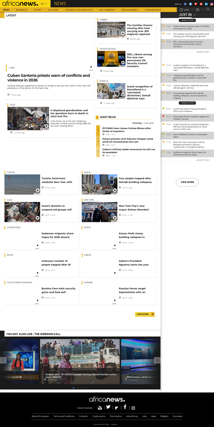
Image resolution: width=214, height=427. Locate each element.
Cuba (11, 68)
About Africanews (40, 416)
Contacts (83, 416)
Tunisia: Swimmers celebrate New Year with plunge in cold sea (190, 86)
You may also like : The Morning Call (33, 334)
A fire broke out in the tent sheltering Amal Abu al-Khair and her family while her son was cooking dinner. (71, 123)
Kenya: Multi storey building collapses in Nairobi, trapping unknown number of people (135, 236)
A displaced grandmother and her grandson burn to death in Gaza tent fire (189, 77)
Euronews (177, 416)
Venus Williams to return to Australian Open (190, 135)
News (6, 10)
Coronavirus (153, 10)
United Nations (107, 49)
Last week (149, 123)
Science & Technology (79, 10)
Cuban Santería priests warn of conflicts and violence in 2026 (191, 27)
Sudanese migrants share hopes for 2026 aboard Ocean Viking (189, 153)
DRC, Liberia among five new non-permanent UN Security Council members (188, 44)
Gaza (12, 105)
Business (21, 10)
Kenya (87, 172)
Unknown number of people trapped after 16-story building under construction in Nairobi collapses (56, 263)
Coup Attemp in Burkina (19, 283)
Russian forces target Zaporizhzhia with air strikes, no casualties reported (132, 291)
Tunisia (11, 172)
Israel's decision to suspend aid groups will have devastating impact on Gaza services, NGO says (191, 126)
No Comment (107, 10)
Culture (53, 10)
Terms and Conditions (64, 416)
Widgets (164, 416)
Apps (153, 416)
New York (89, 200)
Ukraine (88, 283)
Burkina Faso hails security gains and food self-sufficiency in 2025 (58, 291)
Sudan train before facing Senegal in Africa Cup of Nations (189, 110)
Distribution (116, 416)
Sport (38, 10)
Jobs (144, 416)
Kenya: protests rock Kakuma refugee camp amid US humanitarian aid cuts (127, 140)
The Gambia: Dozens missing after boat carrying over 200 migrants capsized (191, 35)
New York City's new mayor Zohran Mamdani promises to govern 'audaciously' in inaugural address (189, 144)
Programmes (130, 10)
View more (187, 182)
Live (184, 10)
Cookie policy (99, 416)
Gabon (87, 255)
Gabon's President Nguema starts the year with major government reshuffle (134, 263)
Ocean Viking (14, 228)
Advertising (132, 416)
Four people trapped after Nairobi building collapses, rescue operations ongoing (190, 95)
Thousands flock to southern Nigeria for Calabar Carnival (191, 117)
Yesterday (137, 123)
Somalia (103, 81)
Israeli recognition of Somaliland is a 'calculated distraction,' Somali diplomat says (191, 67)
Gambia (103, 20)
